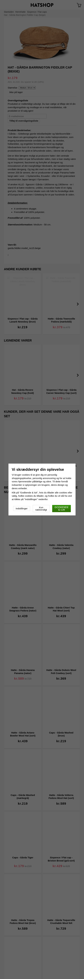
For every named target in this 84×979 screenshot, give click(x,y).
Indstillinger (22, 508)
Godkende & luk (61, 508)
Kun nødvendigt (41, 508)
